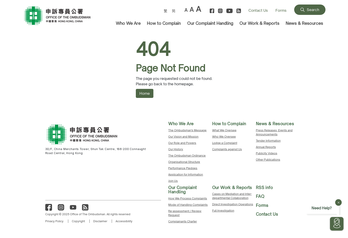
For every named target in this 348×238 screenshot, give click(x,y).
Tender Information (268, 140)
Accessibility (124, 221)
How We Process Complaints (187, 198)
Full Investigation (223, 210)
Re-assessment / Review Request (184, 213)
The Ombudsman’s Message (187, 130)
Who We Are (128, 23)
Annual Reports (266, 147)
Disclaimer (100, 221)
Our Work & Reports (259, 23)
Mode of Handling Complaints (188, 204)
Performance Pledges (182, 168)
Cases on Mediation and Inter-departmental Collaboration (232, 196)
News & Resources (304, 23)
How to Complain (164, 23)
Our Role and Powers (182, 143)
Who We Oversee (224, 136)
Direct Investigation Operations (232, 204)
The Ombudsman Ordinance (187, 155)
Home (144, 93)
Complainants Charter (182, 221)
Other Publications (268, 159)
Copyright (78, 221)
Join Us (173, 181)
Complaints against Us (227, 149)
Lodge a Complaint (224, 143)
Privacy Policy (54, 221)
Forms (281, 10)
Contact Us (258, 10)
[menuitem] (165, 10)
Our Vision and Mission (183, 136)
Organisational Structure (184, 162)
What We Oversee (224, 130)
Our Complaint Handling (210, 23)
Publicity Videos (266, 153)
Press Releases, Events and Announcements (274, 132)
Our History (175, 149)
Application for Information (185, 174)
